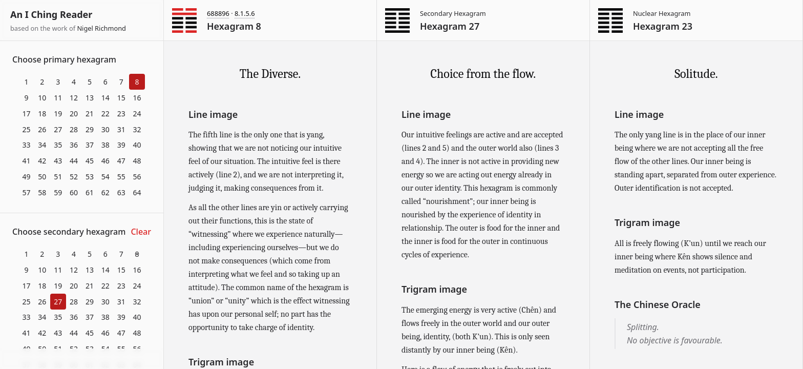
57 (26, 192)
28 (74, 129)
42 (42, 161)
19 (58, 113)
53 (90, 176)
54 (105, 176)
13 (90, 97)
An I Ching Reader (51, 14)
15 (121, 97)
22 (105, 113)
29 (90, 129)
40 (137, 145)
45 (90, 161)
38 (105, 145)
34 (42, 145)
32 (137, 129)
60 (74, 192)
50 (42, 176)
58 (42, 192)
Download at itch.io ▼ (81, 359)
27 (58, 129)
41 (26, 161)
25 (26, 129)
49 (26, 176)
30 (105, 129)
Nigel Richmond (101, 28)
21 (90, 113)
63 (121, 192)
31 (121, 129)
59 (58, 192)
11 (58, 97)
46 (105, 161)
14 (105, 97)
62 (105, 192)
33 (26, 145)
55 (121, 176)
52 (74, 176)
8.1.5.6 (245, 13)
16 (137, 97)
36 (74, 145)
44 (74, 161)
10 (42, 97)
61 (90, 192)
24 (137, 113)
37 (90, 145)
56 (137, 176)
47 (121, 161)
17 (26, 113)
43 (58, 161)
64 (137, 192)
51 (58, 176)
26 (42, 129)
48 (137, 161)
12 (74, 97)
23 (121, 113)
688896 (218, 13)
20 (74, 113)
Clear (141, 231)
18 (42, 113)
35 (58, 145)
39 (121, 145)
